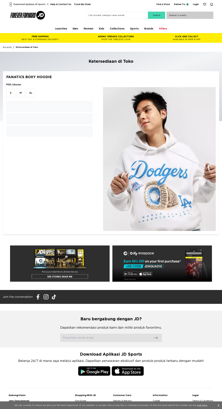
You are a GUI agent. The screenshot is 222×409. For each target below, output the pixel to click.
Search (156, 15)
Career (156, 400)
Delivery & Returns (122, 400)
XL (30, 93)
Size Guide (80, 400)
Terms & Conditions (202, 400)
